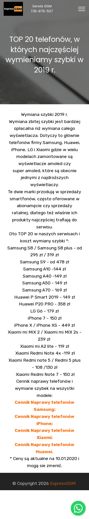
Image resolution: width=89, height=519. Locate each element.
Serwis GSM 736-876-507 (46, 8)
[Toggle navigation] (81, 9)
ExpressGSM (62, 484)
